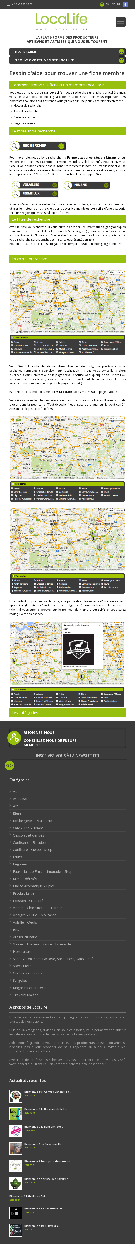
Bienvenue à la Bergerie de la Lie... (46, 1109)
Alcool (17, 791)
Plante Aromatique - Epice (34, 886)
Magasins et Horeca (29, 987)
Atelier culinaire (25, 936)
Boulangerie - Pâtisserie (32, 820)
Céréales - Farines (27, 973)
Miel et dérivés (25, 878)
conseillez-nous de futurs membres (50, 742)
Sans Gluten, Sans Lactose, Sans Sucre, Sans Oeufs (54, 958)
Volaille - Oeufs (25, 922)
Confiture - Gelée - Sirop (32, 849)
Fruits (17, 856)
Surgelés (20, 980)
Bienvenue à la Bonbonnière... (43, 1126)
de (113, 4)
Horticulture (22, 951)
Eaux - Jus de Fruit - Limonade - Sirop (43, 871)
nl (118, 4)
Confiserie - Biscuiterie (31, 842)
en (107, 4)
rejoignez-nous (39, 732)
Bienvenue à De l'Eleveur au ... (43, 1226)
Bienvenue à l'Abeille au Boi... (28, 1196)
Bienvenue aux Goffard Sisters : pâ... (47, 1091)
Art (15, 806)
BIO (16, 929)
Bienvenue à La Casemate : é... (44, 1208)
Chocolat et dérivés (28, 835)
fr (102, 4)
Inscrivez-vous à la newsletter (67, 755)
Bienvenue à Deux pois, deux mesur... (48, 1161)
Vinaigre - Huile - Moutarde (35, 915)
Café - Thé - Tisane (28, 827)
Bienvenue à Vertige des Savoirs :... (47, 1178)
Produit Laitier (24, 893)
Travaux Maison (26, 995)
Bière (17, 813)
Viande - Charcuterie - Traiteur (37, 907)
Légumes (20, 864)
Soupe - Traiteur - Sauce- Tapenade (42, 944)
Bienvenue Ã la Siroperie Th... (43, 1144)
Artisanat (20, 798)
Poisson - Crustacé (28, 900)
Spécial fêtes (23, 965)
